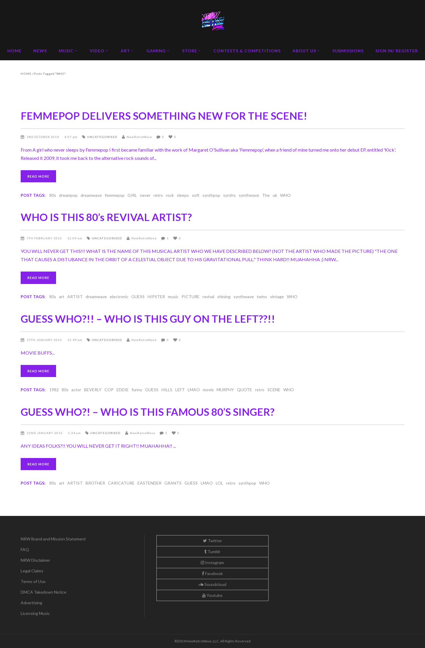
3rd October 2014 (43, 137)
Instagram (212, 562)
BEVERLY (93, 389)
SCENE (273, 389)
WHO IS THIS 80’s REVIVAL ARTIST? (106, 217)
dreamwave (91, 195)
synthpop (211, 195)
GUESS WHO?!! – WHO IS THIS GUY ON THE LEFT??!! (148, 318)
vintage (277, 296)
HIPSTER (156, 296)
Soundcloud (212, 584)
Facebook (212, 573)
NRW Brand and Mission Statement (53, 538)
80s (52, 195)
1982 (54, 389)
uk (275, 195)
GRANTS (173, 482)
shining (224, 296)
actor (76, 389)
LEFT (180, 389)
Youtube (212, 595)
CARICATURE (121, 482)
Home (26, 73)
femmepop (115, 195)
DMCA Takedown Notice (43, 592)
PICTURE (191, 296)
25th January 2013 (45, 340)
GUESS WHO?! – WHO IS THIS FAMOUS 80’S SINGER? (147, 411)
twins (262, 296)
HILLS (166, 389)
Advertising (31, 602)
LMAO (194, 389)
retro (158, 195)
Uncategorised (102, 137)
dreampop (68, 195)
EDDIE (123, 389)
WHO (285, 195)
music (173, 296)
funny (137, 389)
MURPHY (225, 389)
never (145, 195)
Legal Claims (32, 570)
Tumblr (212, 551)
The (266, 195)
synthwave (249, 195)
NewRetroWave (139, 137)
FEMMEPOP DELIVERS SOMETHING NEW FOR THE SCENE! (164, 115)
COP (109, 389)
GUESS (138, 296)
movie (208, 389)
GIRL (132, 195)
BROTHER (95, 482)
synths (229, 195)
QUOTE (244, 389)
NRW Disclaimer (35, 560)
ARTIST (75, 296)
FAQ (25, 549)
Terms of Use (33, 581)
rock (170, 195)
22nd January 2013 (45, 433)
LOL (219, 482)
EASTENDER (149, 482)
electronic (119, 296)
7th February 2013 (45, 238)
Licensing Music (35, 613)
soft (196, 195)
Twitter (212, 540)
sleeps (183, 195)
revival (208, 296)
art (61, 296)
